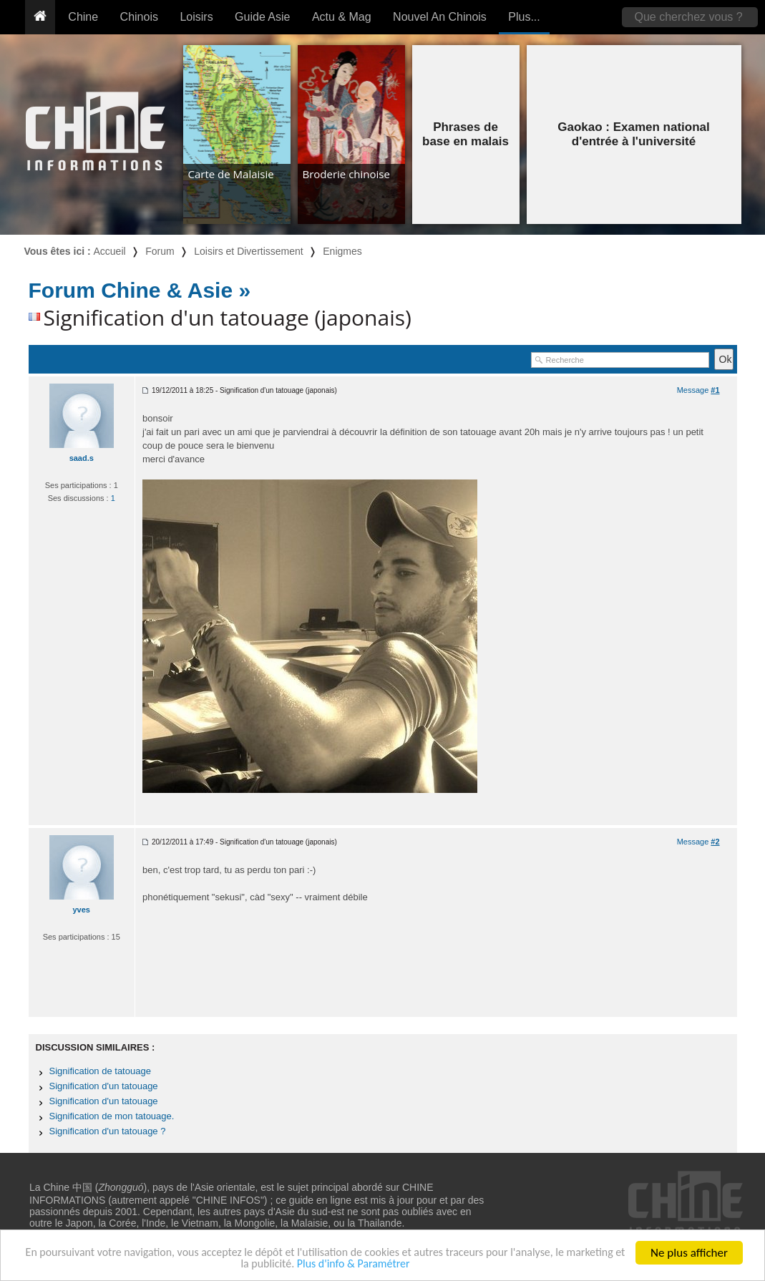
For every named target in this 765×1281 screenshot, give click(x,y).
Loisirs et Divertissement (248, 251)
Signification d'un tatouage (103, 1086)
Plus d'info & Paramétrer (388, 1263)
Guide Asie (262, 17)
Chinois (139, 17)
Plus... (524, 17)
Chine (83, 17)
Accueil (110, 251)
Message (698, 390)
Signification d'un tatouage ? (107, 1131)
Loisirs (196, 17)
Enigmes (342, 251)
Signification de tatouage (100, 1071)
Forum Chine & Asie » (140, 290)
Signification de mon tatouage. (112, 1116)
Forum (159, 251)
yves (81, 909)
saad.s (81, 458)
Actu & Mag (341, 17)
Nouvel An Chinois (440, 17)
